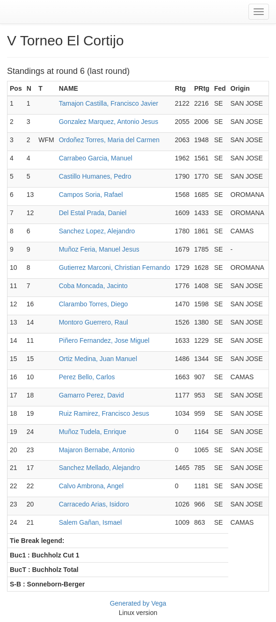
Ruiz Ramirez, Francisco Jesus (104, 413)
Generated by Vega (138, 603)
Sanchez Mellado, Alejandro (99, 467)
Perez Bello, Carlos (87, 377)
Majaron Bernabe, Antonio (97, 450)
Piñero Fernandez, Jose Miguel (104, 340)
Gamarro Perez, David (91, 395)
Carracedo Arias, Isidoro (94, 504)
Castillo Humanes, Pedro (95, 176)
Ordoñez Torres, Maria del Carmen (109, 140)
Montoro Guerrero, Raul (93, 322)
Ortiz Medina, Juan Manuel (98, 358)
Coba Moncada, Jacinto (93, 285)
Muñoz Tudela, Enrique (92, 431)
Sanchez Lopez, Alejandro (97, 231)
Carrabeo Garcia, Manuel (95, 158)
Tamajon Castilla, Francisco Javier (108, 103)
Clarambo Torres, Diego (93, 304)
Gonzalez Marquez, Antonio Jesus (108, 121)
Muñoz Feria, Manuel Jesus (99, 249)
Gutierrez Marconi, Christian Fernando (114, 267)
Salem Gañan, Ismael (90, 522)
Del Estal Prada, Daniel (93, 213)
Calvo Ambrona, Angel (91, 486)
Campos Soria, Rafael (91, 194)
